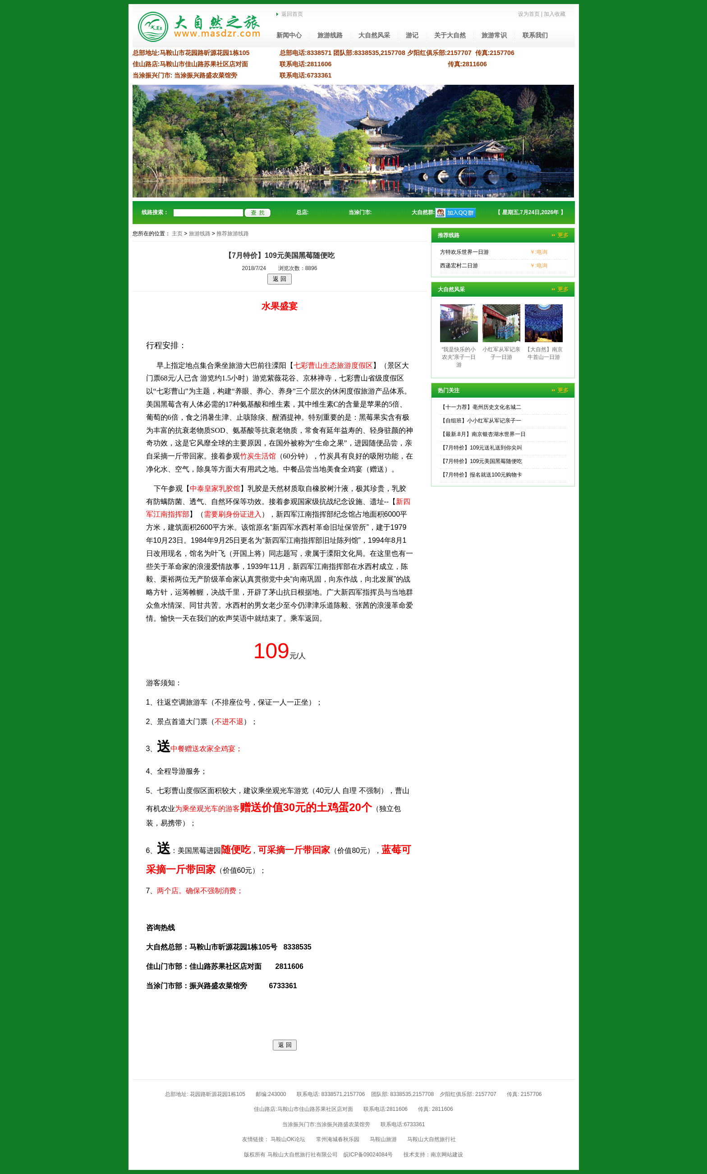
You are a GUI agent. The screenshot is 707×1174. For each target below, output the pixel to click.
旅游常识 (494, 35)
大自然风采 (374, 35)
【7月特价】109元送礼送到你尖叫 (481, 448)
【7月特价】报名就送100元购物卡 (481, 475)
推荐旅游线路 (232, 233)
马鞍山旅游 (383, 1139)
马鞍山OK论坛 (288, 1139)
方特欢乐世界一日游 (464, 252)
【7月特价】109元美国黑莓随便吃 (481, 461)
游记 (412, 35)
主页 (177, 233)
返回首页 (289, 14)
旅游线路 (330, 35)
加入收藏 (554, 14)
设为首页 (529, 14)
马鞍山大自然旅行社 (431, 1139)
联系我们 (535, 35)
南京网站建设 (447, 1154)
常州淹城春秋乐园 (337, 1139)
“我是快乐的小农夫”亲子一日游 (459, 357)
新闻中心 (289, 35)
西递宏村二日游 (459, 265)
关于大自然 (450, 35)
